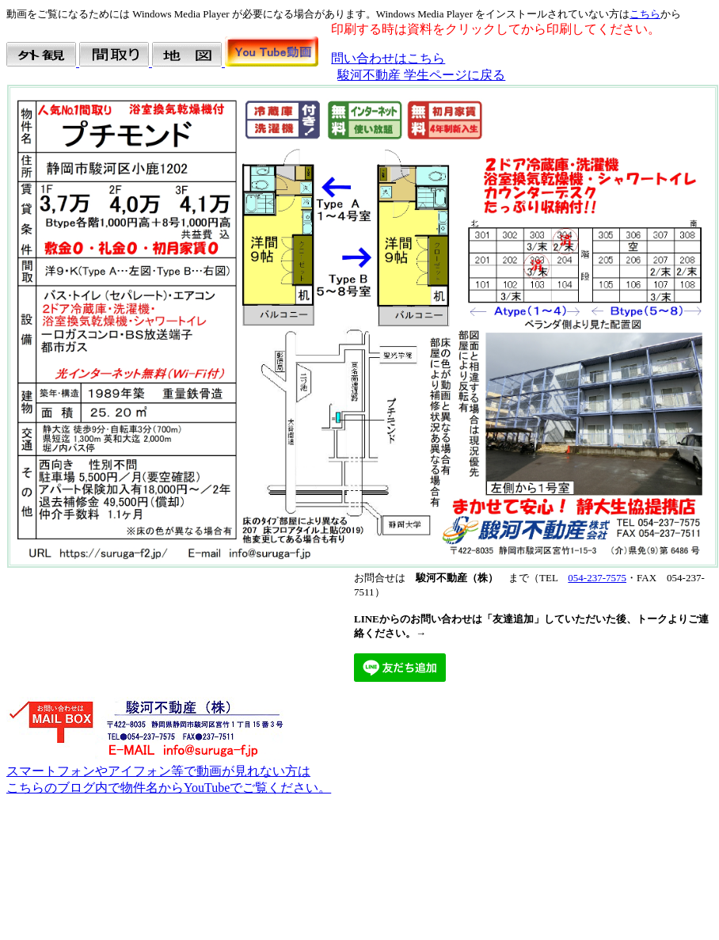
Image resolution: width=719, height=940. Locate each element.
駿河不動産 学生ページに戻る (421, 75)
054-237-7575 (597, 578)
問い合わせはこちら (388, 58)
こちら (645, 14)
